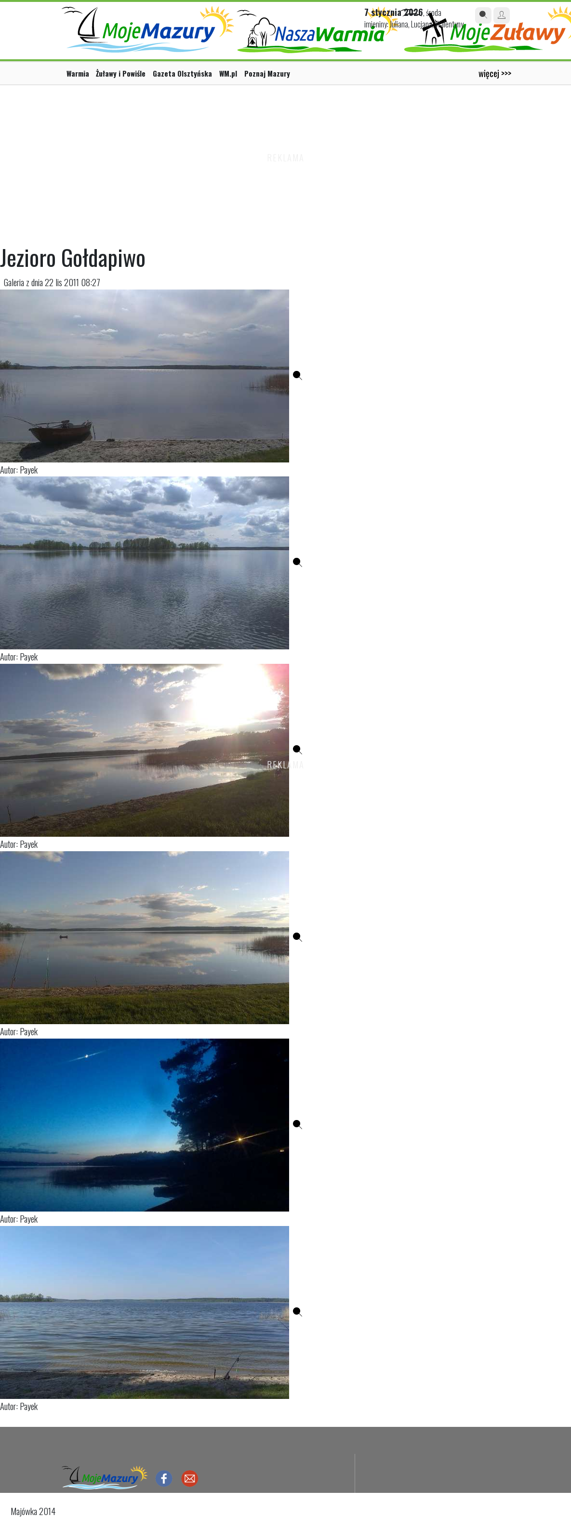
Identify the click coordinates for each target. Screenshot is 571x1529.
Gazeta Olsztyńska (182, 73)
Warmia (77, 73)
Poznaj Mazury (267, 73)
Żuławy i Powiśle (121, 73)
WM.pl (228, 73)
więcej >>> (494, 72)
